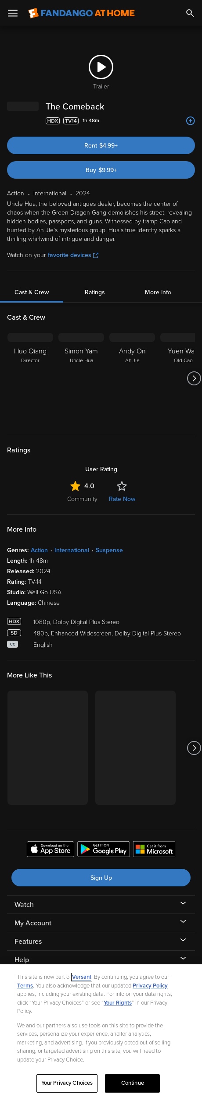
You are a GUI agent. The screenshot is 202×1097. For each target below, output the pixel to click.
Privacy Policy (150, 985)
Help (21, 960)
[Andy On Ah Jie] (132, 378)
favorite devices (73, 255)
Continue (132, 1082)
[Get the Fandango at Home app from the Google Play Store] (103, 850)
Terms (25, 985)
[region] (101, 1030)
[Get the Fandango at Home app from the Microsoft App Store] (154, 850)
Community (82, 499)
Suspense (109, 550)
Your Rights (118, 1002)
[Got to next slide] (194, 378)
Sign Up (101, 878)
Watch (24, 904)
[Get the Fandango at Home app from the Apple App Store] (50, 850)
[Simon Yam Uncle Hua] (81, 378)
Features (28, 941)
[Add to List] (190, 120)
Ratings (95, 292)
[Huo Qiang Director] (30, 378)
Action (39, 550)
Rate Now (122, 499)
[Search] (190, 13)
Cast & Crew (31, 292)
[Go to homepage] (81, 13)
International (71, 550)
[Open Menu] (13, 13)
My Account (32, 923)
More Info (158, 292)
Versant (81, 977)
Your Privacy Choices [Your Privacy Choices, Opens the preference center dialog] (67, 1082)
